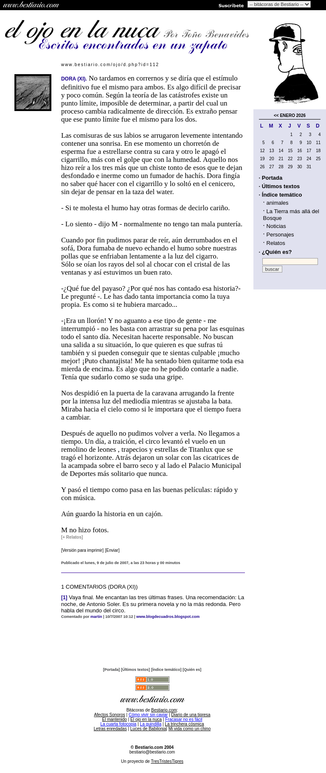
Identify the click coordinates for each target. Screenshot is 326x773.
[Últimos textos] (135, 669)
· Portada (271, 178)
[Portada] (111, 669)
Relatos (276, 243)
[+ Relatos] (72, 537)
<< (276, 115)
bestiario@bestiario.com (152, 752)
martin (96, 617)
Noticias (276, 226)
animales (278, 203)
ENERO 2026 (293, 115)
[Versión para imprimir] (82, 550)
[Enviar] (112, 550)
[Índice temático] (166, 669)
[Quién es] (192, 669)
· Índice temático (280, 195)
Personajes (280, 234)
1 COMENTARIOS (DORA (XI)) (99, 587)
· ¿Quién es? (275, 252)
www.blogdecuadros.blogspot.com (168, 617)
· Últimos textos (279, 186)
